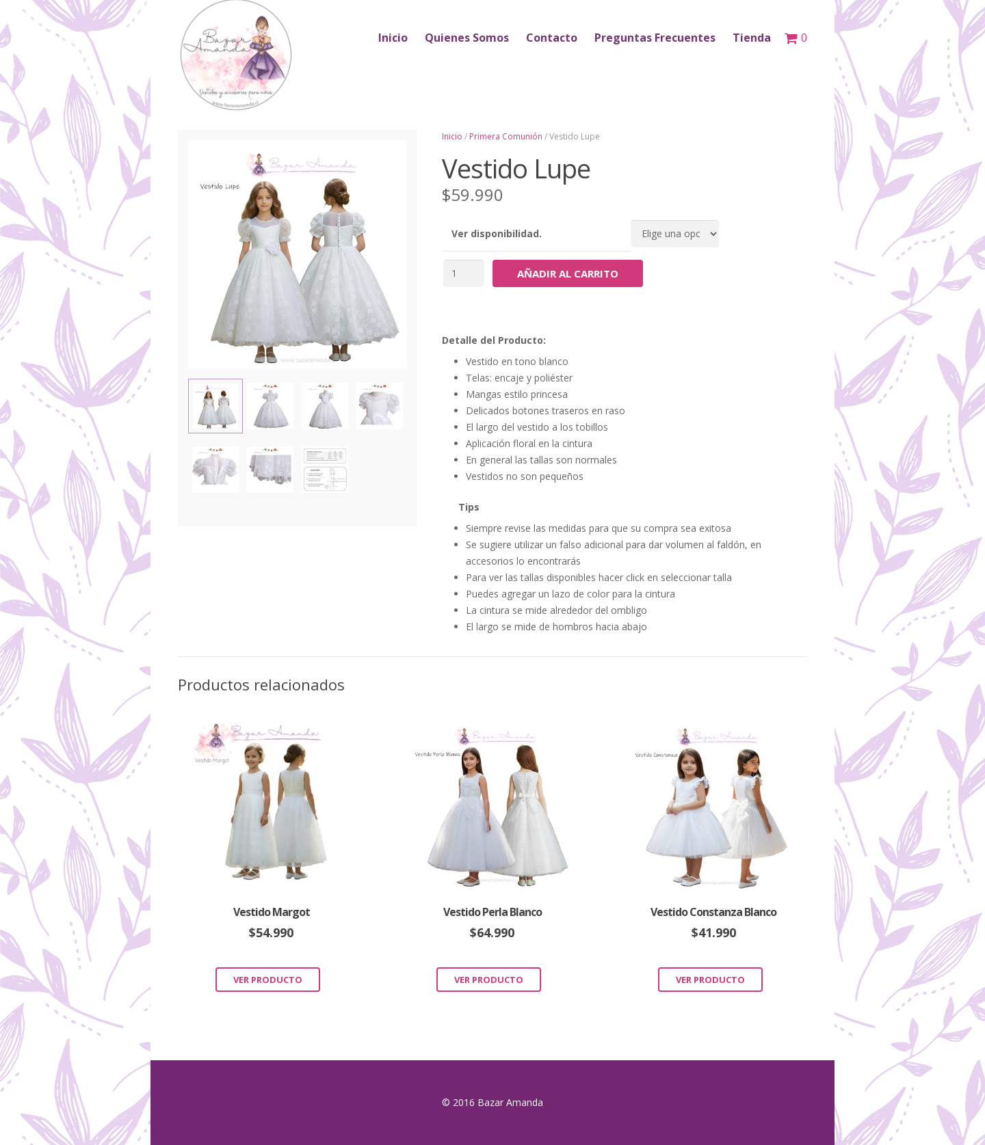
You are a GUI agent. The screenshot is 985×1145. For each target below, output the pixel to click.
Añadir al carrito (567, 273)
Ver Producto (267, 979)
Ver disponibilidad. (496, 233)
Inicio (452, 136)
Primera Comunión (505, 136)
